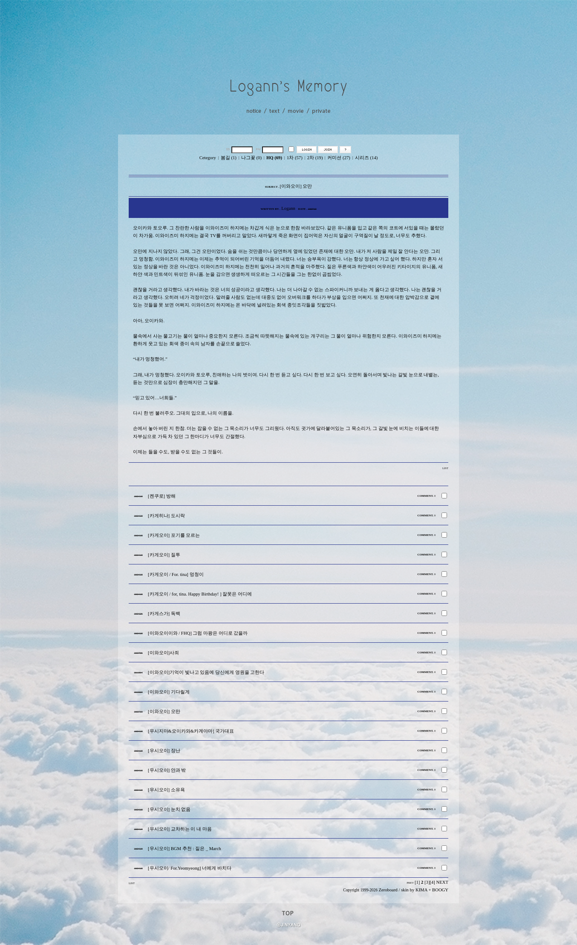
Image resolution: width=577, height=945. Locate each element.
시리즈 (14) (366, 157)
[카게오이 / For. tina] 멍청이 (176, 574)
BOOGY (440, 890)
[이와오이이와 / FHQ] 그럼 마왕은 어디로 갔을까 (198, 633)
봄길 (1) (229, 157)
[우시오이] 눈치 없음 (169, 809)
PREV (410, 882)
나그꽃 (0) (251, 157)
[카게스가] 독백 (164, 613)
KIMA (421, 890)
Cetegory (207, 157)
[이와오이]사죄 (163, 652)
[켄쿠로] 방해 (162, 496)
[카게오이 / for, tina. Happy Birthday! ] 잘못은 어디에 (200, 594)
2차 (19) (315, 157)
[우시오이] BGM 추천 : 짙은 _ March (184, 848)
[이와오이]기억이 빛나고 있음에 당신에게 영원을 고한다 (206, 672)
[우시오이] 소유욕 (166, 790)
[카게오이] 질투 (164, 555)
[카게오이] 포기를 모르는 (174, 535)
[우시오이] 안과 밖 (167, 770)
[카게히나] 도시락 (166, 515)
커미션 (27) (338, 157)
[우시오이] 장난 (164, 750)
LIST (445, 468)
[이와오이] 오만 (164, 711)
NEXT (442, 882)
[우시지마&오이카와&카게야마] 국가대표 (191, 731)
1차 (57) (295, 157)
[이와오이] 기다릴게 (169, 692)
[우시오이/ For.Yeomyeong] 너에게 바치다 (189, 868)
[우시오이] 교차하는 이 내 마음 (180, 829)
